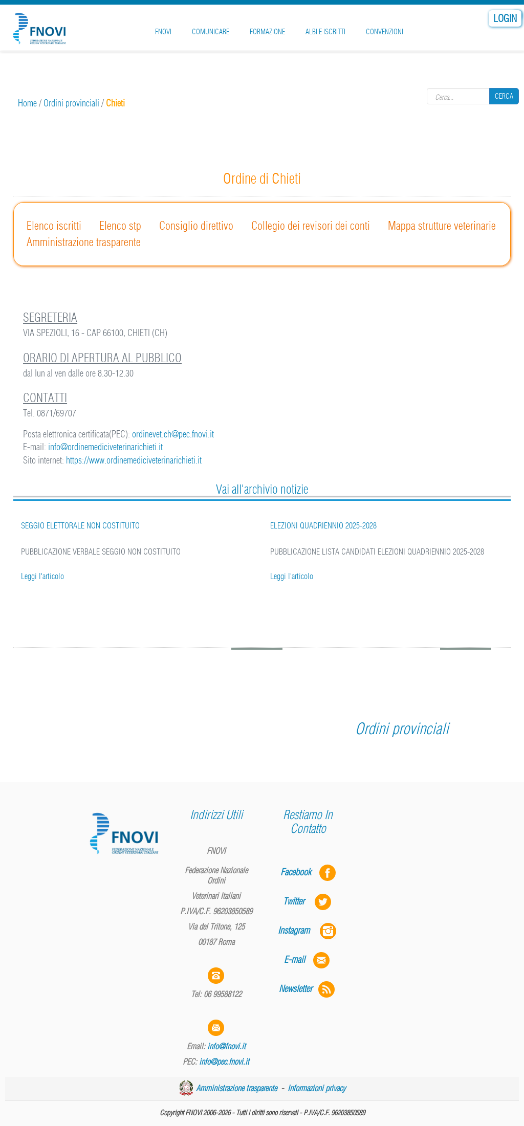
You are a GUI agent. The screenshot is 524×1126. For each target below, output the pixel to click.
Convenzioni (384, 31)
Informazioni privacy (316, 1088)
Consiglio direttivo (196, 225)
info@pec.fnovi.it (224, 1061)
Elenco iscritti (54, 225)
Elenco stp (120, 225)
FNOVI (163, 31)
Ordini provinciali (71, 103)
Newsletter (308, 989)
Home (27, 103)
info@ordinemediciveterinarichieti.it (105, 447)
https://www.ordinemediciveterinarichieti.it (134, 460)
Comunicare (210, 31)
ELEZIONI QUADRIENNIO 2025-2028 (323, 525)
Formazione (267, 31)
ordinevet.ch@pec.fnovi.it (173, 434)
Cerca (504, 96)
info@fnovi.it (226, 1046)
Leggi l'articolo (42, 576)
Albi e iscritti (325, 31)
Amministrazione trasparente (84, 242)
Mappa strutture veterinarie (442, 225)
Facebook (298, 872)
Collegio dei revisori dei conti (310, 225)
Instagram (308, 930)
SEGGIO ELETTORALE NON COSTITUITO (80, 525)
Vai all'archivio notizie (262, 489)
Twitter (308, 901)
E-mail (294, 959)
